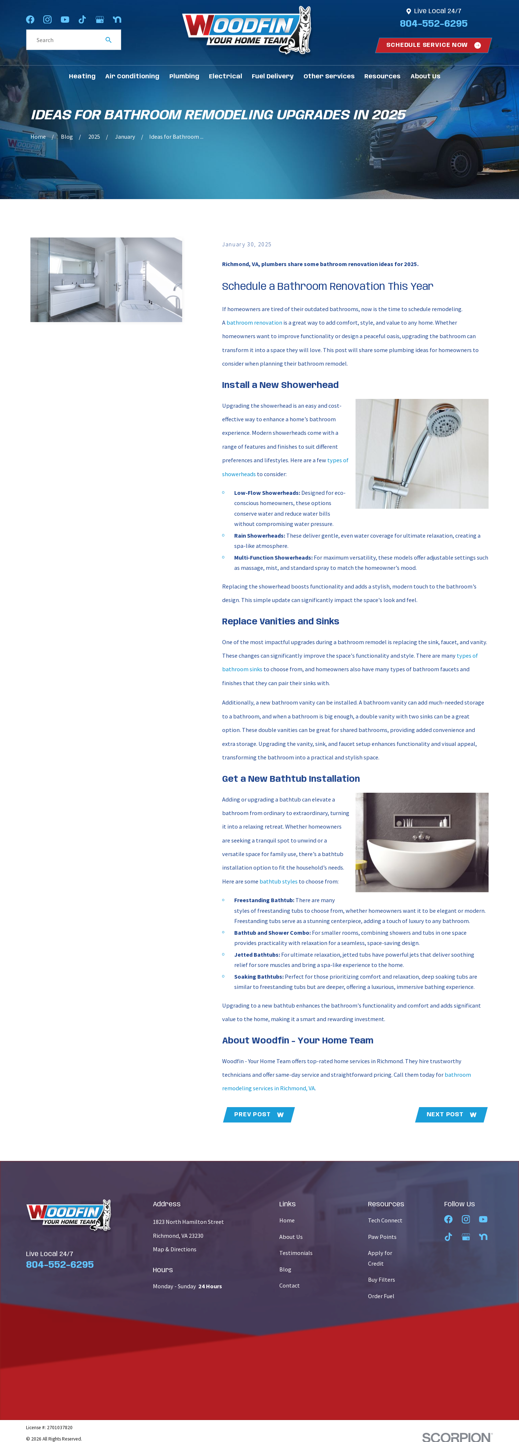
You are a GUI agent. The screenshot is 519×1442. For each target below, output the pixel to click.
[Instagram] (47, 19)
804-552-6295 (434, 24)
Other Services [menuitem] (329, 77)
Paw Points (382, 1236)
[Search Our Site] (108, 40)
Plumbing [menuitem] (184, 77)
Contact (289, 1285)
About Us (291, 1236)
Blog (285, 1269)
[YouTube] (65, 19)
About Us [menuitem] (426, 77)
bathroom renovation (254, 322)
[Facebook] (30, 19)
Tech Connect (385, 1220)
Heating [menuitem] (82, 77)
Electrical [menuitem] (225, 77)
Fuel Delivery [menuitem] (273, 77)
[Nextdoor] (117, 19)
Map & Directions (174, 1249)
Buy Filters (381, 1279)
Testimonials (296, 1252)
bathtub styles (279, 881)
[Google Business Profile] (100, 19)
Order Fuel (381, 1296)
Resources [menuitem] (382, 77)
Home (287, 1220)
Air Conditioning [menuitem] (132, 77)
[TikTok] (82, 19)
